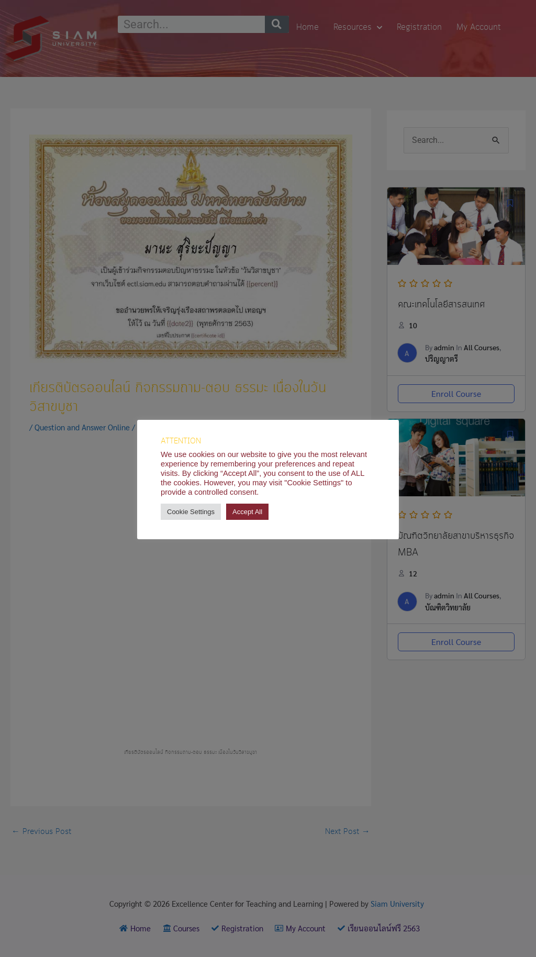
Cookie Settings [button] (191, 512)
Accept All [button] (247, 512)
